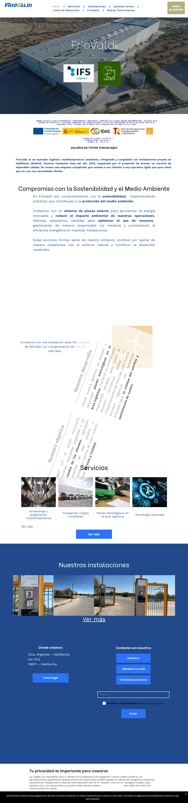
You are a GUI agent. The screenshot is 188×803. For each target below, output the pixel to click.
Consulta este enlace (112, 785)
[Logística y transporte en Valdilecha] (74, 595)
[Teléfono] (133, 694)
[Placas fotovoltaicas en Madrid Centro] (114, 595)
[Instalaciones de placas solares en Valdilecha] (33, 595)
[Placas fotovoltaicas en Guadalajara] (155, 595)
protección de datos (153, 703)
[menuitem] (57, 6)
